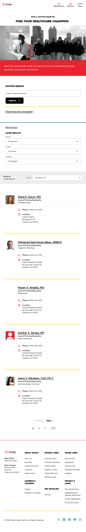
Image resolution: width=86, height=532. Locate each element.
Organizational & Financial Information (73, 494)
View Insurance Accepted (19, 111)
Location (8, 147)
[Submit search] (15, 101)
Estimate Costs (51, 458)
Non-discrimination (72, 489)
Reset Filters (11, 127)
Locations (28, 470)
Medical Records (51, 473)
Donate (48, 495)
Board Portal (70, 458)
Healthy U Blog (51, 470)
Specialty (8, 137)
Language (9, 157)
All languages (12, 161)
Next (48, 420)
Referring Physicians (72, 470)
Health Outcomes (31, 466)
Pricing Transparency (73, 499)
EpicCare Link (70, 466)
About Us (28, 458)
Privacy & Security (72, 502)
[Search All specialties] (43, 141)
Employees (69, 462)
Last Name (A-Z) (40, 178)
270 (53, 428)
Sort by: (29, 178)
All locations (12, 151)
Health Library (50, 466)
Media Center (30, 473)
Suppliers (68, 473)
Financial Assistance (52, 462)
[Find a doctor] (43, 93)
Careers (28, 489)
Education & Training (32, 493)
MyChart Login (50, 477)
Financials (28, 462)
